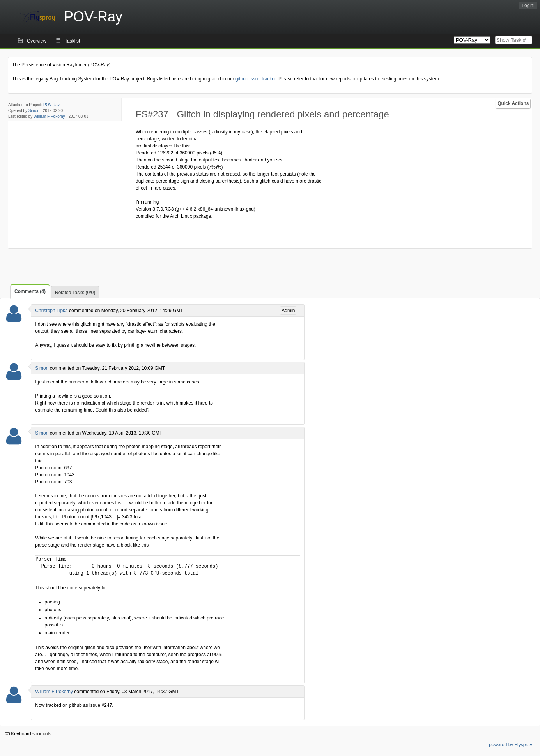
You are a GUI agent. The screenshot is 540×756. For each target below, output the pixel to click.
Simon (33, 110)
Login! (528, 5)
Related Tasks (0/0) (75, 292)
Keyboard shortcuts (28, 733)
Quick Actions (513, 103)
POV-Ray (51, 105)
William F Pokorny (49, 116)
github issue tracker (255, 79)
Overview (36, 41)
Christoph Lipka (51, 310)
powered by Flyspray (510, 744)
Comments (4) (30, 291)
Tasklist (72, 41)
